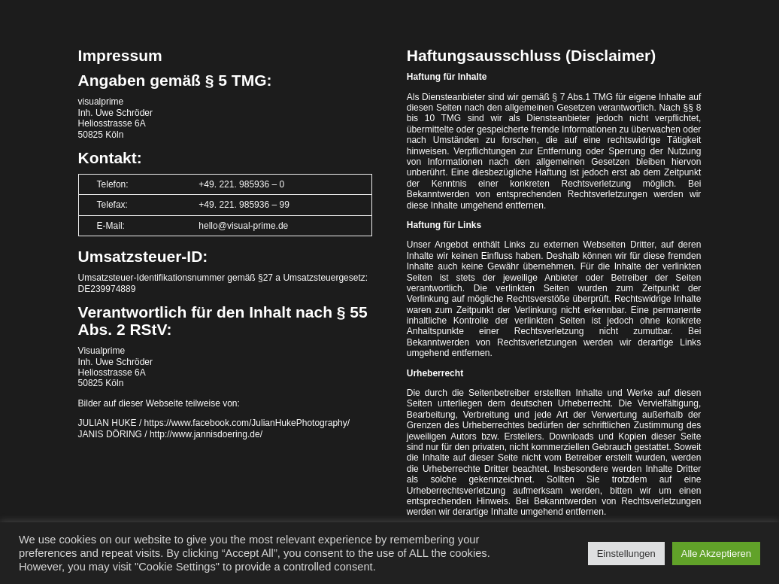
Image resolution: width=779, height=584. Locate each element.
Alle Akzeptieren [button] (716, 553)
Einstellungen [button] (626, 553)
